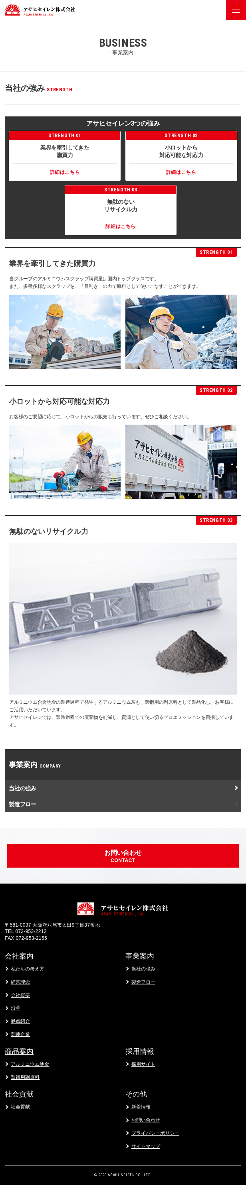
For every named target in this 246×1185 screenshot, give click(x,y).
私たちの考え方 (27, 969)
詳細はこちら (65, 172)
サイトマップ (145, 1146)
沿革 (15, 1008)
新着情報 (141, 1107)
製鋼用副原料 (25, 1077)
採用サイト (143, 1064)
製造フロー (22, 804)
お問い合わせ (145, 1120)
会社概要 (20, 995)
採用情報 (139, 1051)
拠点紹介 (20, 1021)
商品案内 (19, 1051)
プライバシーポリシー (155, 1133)
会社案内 (19, 956)
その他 (136, 1094)
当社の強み (22, 788)
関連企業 (20, 1034)
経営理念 (20, 982)
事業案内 (139, 956)
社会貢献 (19, 1094)
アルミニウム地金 (30, 1064)
